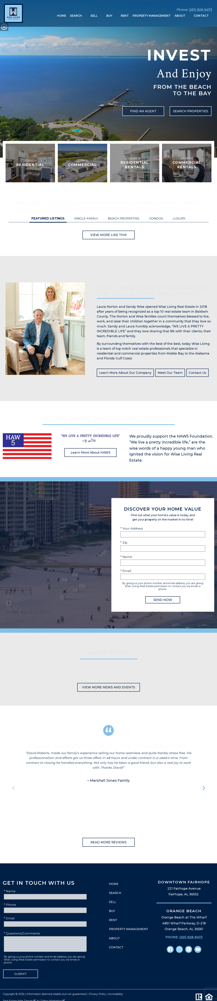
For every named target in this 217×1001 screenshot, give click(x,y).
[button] (4, 27)
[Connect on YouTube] (197, 949)
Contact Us (197, 373)
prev (13, 788)
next (203, 788)
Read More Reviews (108, 842)
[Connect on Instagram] (179, 949)
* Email (125, 571)
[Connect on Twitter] (188, 949)
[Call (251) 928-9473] (193, 9)
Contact (116, 947)
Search (115, 893)
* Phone (10, 904)
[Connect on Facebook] (170, 949)
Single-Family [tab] (86, 218)
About (114, 938)
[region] (108, 788)
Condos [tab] (156, 218)
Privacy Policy (97, 994)
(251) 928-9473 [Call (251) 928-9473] (191, 937)
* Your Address (131, 528)
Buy (112, 911)
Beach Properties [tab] (123, 218)
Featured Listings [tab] (48, 218)
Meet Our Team (170, 373)
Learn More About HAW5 (90, 452)
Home (61, 15)
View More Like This (108, 235)
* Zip (123, 542)
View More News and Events (108, 687)
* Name (126, 557)
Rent (125, 15)
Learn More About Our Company (125, 373)
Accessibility (115, 994)
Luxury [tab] (179, 218)
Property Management (152, 15)
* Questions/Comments (22, 933)
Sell (112, 902)
